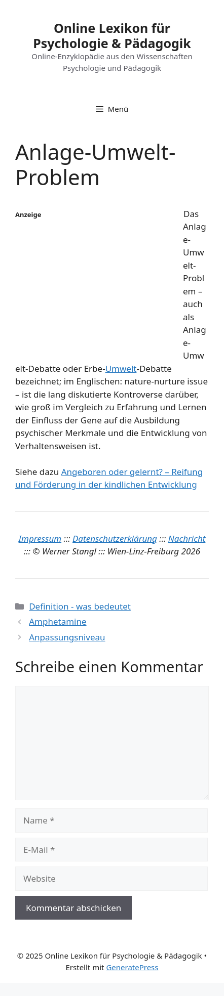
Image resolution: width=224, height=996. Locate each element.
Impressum (40, 538)
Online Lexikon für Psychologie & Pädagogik (112, 35)
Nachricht (187, 538)
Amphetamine (57, 621)
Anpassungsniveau (67, 637)
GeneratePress (132, 967)
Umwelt (121, 368)
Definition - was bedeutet (80, 606)
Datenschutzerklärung (114, 538)
